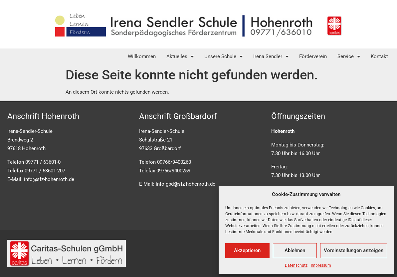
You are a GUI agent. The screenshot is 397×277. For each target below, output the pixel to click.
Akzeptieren (247, 250)
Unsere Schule (223, 56)
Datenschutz (296, 265)
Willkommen (142, 56)
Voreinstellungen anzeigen (353, 250)
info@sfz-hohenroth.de (49, 179)
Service (348, 56)
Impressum (321, 265)
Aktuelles (180, 56)
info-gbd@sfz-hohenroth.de (185, 184)
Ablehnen (295, 250)
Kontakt (379, 56)
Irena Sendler (271, 56)
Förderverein (313, 56)
